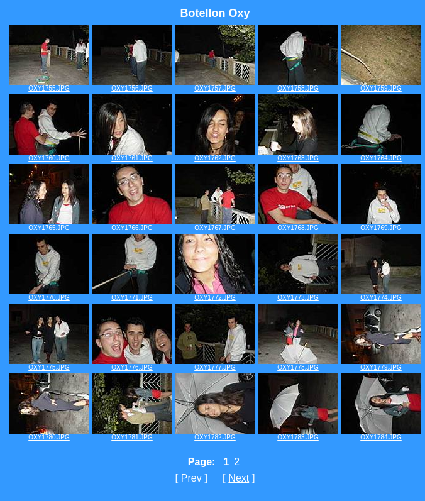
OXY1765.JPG (49, 225)
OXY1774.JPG (381, 295)
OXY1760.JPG (49, 155)
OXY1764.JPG (381, 155)
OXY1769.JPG (381, 225)
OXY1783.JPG (298, 434)
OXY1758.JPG (298, 85)
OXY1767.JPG (215, 225)
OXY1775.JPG (49, 364)
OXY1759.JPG (381, 85)
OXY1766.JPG (132, 225)
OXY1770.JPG (49, 295)
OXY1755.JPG (49, 85)
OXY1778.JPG (298, 364)
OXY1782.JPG (215, 434)
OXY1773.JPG (298, 295)
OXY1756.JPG (132, 85)
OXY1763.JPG (298, 155)
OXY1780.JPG (49, 434)
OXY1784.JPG (381, 434)
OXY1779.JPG (381, 364)
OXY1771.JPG (132, 295)
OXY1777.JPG (215, 364)
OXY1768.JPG (298, 225)
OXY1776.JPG (132, 364)
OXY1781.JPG (132, 434)
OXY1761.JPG (132, 155)
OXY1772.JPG (215, 295)
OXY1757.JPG (215, 85)
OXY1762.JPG (215, 155)
